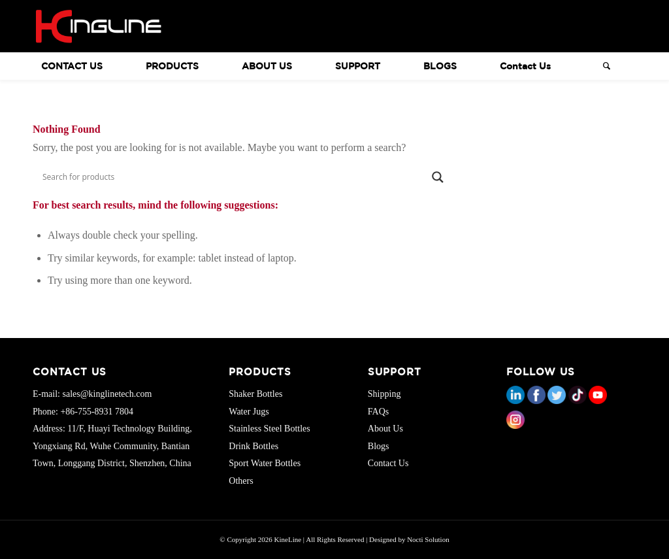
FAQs (378, 411)
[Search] (602, 66)
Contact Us (388, 463)
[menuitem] (85, 66)
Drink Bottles (253, 446)
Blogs (378, 446)
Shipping (384, 394)
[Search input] (234, 177)
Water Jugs (249, 411)
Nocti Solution (428, 539)
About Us (385, 428)
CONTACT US (72, 66)
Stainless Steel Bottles (269, 428)
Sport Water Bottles (265, 463)
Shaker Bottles (255, 394)
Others (241, 481)
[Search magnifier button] (440, 177)
